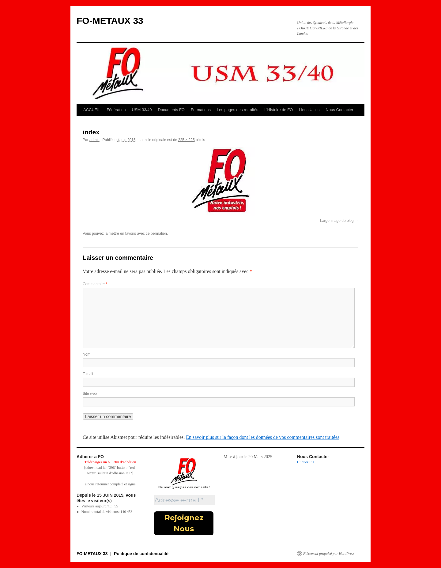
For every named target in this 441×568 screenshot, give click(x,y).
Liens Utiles (309, 109)
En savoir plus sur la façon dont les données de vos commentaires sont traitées (262, 437)
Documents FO (171, 109)
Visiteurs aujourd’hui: (98, 506)
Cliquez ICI (305, 462)
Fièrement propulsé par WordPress (328, 553)
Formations (201, 109)
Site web (90, 393)
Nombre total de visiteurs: (101, 512)
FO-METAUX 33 (110, 21)
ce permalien (156, 233)
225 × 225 (186, 140)
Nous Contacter (339, 109)
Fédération (116, 109)
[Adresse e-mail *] (184, 500)
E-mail (88, 374)
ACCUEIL (91, 109)
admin (94, 140)
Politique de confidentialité (141, 553)
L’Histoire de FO (278, 109)
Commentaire (95, 284)
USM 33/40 (142, 109)
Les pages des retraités (237, 109)
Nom (86, 354)
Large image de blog (336, 221)
